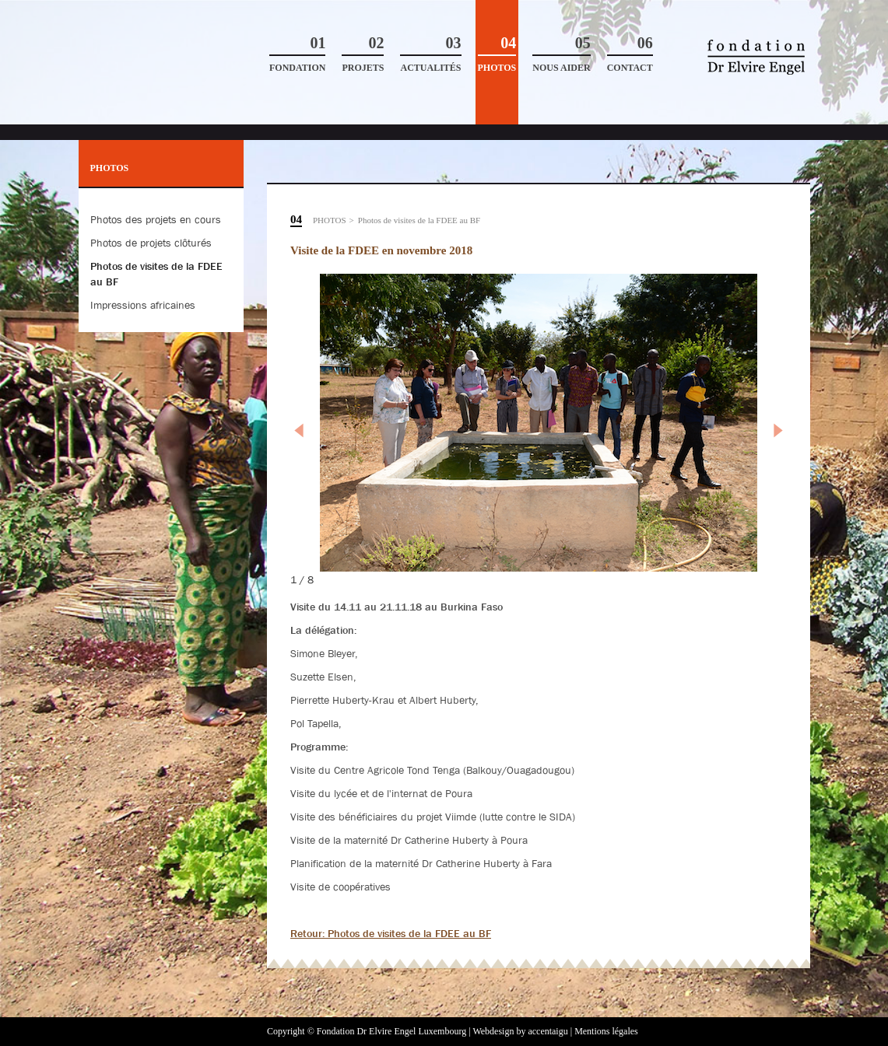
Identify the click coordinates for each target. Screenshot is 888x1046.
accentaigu (547, 1031)
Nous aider (561, 54)
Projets (363, 54)
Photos (497, 54)
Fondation (297, 54)
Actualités (430, 54)
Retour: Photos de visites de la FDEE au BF (390, 933)
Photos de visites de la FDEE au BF (419, 220)
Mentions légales (606, 1031)
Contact (630, 54)
